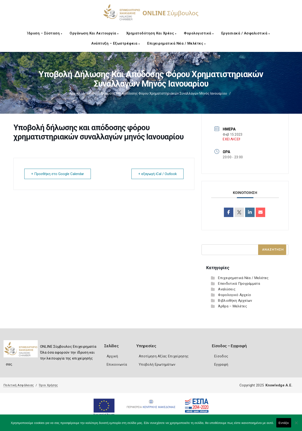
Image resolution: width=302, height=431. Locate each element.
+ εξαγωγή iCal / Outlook (157, 174)
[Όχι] (296, 425)
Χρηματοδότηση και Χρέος (151, 33)
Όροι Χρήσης (48, 385)
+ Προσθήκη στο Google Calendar (57, 174)
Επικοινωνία (117, 364)
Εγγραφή (221, 364)
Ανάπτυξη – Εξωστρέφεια (115, 43)
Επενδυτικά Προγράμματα (239, 283)
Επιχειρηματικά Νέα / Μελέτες (176, 43)
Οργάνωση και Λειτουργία (94, 33)
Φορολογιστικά (199, 33)
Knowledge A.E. (278, 385)
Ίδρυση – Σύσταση (44, 33)
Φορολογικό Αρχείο (234, 295)
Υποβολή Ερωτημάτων (157, 364)
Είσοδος (221, 356)
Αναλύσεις (226, 289)
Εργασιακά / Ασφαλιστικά (245, 33)
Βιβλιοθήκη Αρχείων (235, 300)
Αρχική (74, 93)
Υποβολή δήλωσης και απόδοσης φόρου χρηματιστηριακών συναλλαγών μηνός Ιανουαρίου (156, 93)
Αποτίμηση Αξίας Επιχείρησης (164, 356)
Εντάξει (284, 423)
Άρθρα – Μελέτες (232, 306)
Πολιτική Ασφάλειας (19, 385)
